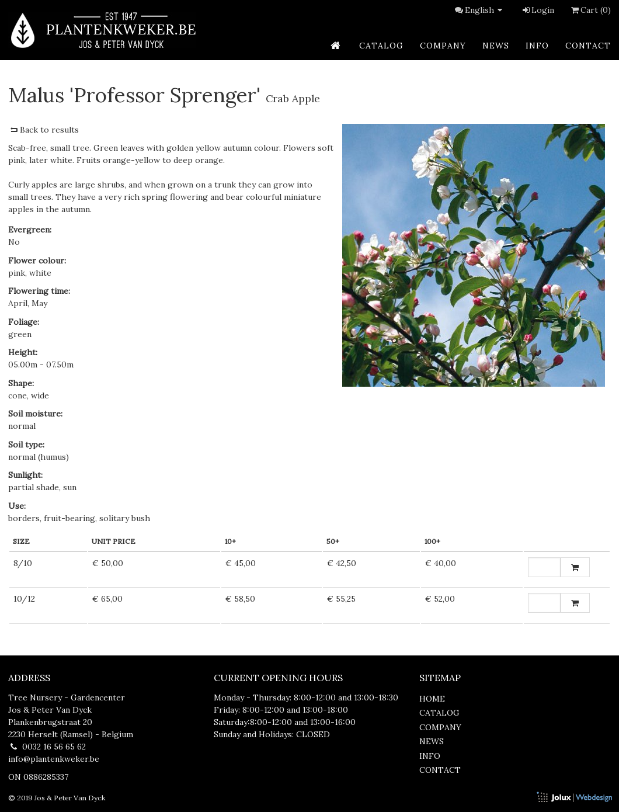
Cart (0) (590, 10)
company (443, 45)
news (495, 45)
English (485, 10)
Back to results (43, 129)
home (432, 698)
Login (537, 10)
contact (588, 45)
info (537, 45)
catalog (381, 45)
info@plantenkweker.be (53, 759)
